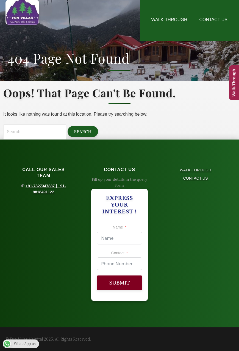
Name (118, 227)
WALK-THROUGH (169, 19)
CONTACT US (213, 19)
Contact (117, 253)
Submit (119, 282)
